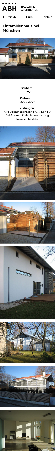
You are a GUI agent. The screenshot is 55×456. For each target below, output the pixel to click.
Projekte (11, 17)
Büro (29, 17)
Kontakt (47, 17)
